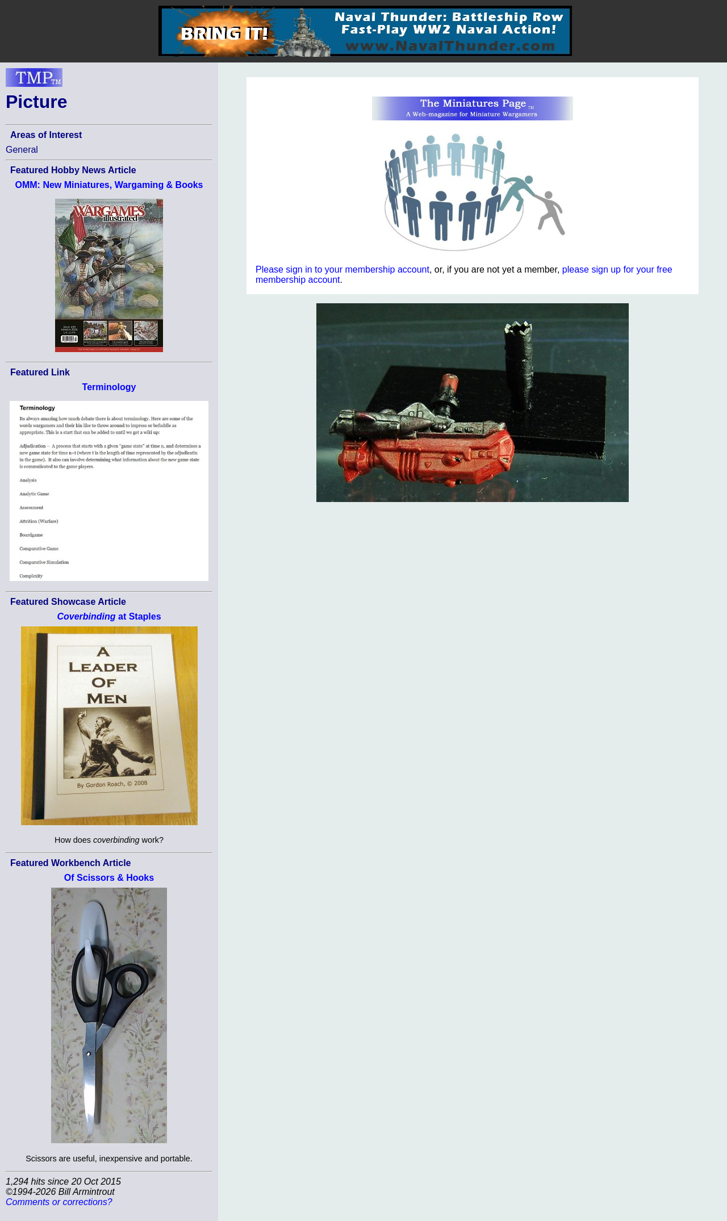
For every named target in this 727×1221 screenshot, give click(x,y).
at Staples (109, 616)
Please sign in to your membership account (342, 269)
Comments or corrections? (59, 1202)
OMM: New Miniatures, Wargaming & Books (109, 185)
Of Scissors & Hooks (109, 878)
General (22, 149)
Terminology (109, 387)
